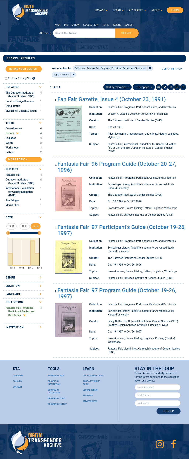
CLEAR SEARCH (172, 68)
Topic (105, 24)
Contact (17, 387)
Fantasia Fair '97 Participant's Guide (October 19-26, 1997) (121, 230)
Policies (17, 381)
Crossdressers (14, 128)
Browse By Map (56, 375)
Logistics (11, 137)
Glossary (88, 395)
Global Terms (90, 390)
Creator (12, 87)
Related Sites (90, 401)
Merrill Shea (12, 205)
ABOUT (156, 10)
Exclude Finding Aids (20, 78)
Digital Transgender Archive (30, 12)
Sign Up (168, 411)
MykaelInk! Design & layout (21, 110)
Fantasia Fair (13, 174)
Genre (117, 24)
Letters (10, 152)
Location (13, 286)
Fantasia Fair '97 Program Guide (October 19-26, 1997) (116, 293)
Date (9, 217)
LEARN (118, 10)
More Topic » (18, 159)
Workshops (12, 147)
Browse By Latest (57, 404)
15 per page (143, 87)
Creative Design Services (20, 101)
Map (57, 24)
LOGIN (175, 10)
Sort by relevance (117, 87)
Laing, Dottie (13, 105)
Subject (12, 169)
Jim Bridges (12, 200)
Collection (90, 24)
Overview (18, 375)
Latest (129, 24)
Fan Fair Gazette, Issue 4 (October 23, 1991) (111, 99)
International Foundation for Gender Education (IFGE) (20, 192)
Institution (71, 24)
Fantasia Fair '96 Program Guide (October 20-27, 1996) (116, 167)
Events (9, 142)
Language (13, 294)
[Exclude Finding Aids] (33, 78)
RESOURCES (137, 10)
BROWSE (101, 10)
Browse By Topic (56, 398)
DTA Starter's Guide (93, 375)
